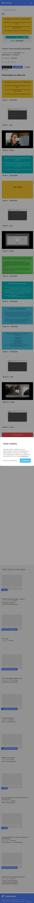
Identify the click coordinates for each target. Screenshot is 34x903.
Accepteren (25, 460)
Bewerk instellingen (10, 460)
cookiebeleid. (24, 456)
